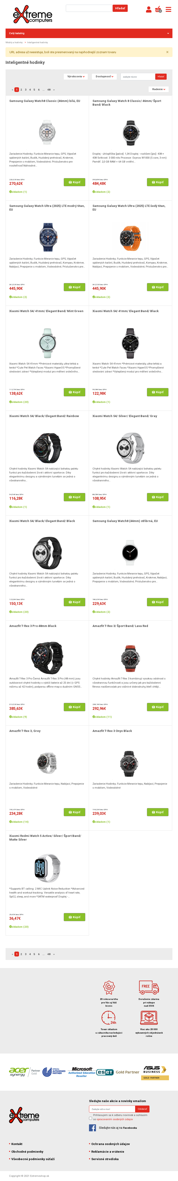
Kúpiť (74, 182)
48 (49, 89)
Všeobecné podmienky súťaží (32, 1159)
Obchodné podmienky (26, 1151)
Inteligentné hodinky (37, 42)
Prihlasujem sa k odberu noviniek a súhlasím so (120, 1117)
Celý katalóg (89, 33)
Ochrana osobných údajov (109, 1144)
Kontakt (15, 1144)
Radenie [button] (157, 89)
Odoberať (142, 1109)
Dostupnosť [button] (103, 76)
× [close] (167, 52)
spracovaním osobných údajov (115, 1119)
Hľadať (120, 8)
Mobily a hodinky (14, 42)
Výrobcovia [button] (74, 76)
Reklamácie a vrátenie (106, 1151)
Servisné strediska (104, 1159)
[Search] (138, 76)
